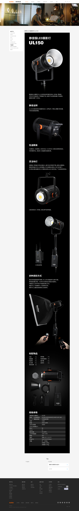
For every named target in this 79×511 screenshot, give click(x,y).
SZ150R (11, 34)
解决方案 (32, 1)
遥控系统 (10, 493)
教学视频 (41, 488)
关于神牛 (51, 1)
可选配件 (12, 45)
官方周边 (50, 491)
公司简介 (50, 484)
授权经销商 (50, 487)
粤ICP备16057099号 (23, 507)
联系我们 (50, 488)
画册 (40, 487)
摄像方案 (23, 485)
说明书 (41, 485)
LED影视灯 (14, 15)
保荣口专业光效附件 (13, 46)
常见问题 (41, 491)
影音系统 (10, 490)
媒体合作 (32, 484)
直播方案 (23, 487)
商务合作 (32, 485)
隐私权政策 (10, 505)
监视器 (10, 491)
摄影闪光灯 (11, 484)
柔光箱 (11, 49)
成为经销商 (32, 487)
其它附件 (10, 496)
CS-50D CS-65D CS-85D (14, 48)
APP (40, 490)
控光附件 (10, 494)
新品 (56, 1)
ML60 (11, 37)
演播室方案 (23, 488)
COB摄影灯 (18, 15)
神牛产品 (26, 1)
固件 (40, 484)
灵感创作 (38, 1)
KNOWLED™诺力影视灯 (13, 485)
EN (69, 1)
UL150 (50, 469)
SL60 (11, 40)
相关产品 (12, 31)
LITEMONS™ (11, 488)
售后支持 (41, 493)
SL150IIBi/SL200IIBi (13, 43)
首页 (10, 15)
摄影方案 (23, 484)
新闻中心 (50, 485)
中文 (67, 1)
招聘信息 (50, 490)
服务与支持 (45, 1)
